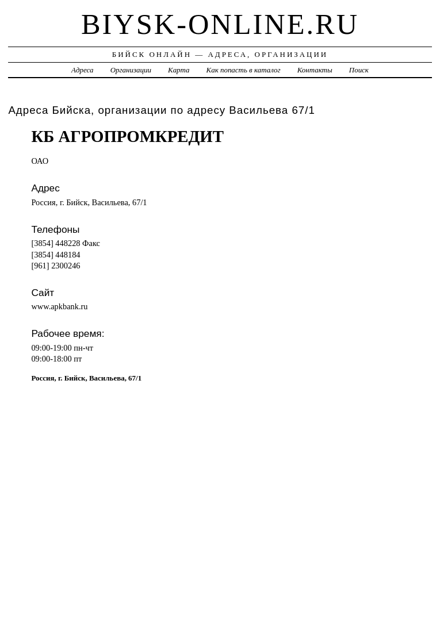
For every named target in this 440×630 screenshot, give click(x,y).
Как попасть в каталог (243, 70)
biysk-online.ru (220, 24)
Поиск (359, 70)
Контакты (314, 70)
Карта (178, 70)
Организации (130, 70)
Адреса (82, 70)
